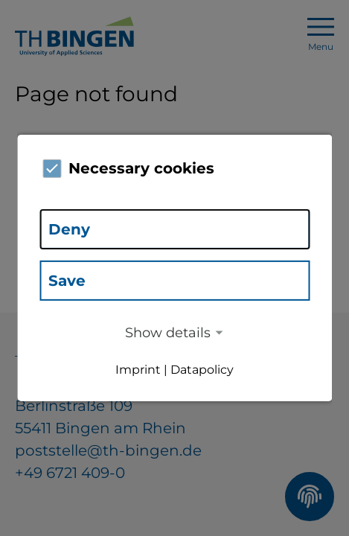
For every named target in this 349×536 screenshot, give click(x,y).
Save (67, 281)
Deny (69, 229)
